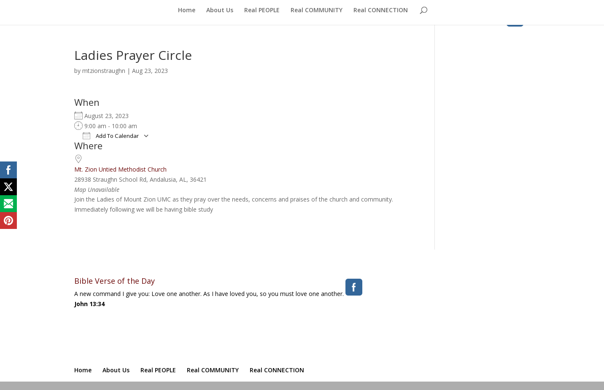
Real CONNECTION (380, 10)
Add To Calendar (111, 136)
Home (186, 10)
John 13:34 (89, 304)
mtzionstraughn (103, 71)
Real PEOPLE (262, 10)
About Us (219, 10)
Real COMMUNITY (316, 10)
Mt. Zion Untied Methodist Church (120, 169)
